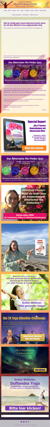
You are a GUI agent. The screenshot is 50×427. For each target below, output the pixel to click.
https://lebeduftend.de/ (27, 92)
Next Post (44, 109)
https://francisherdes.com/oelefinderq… (12, 57)
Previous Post (6, 109)
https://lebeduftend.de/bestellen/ (39, 94)
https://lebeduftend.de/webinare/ (22, 101)
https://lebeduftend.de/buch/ (15, 107)
